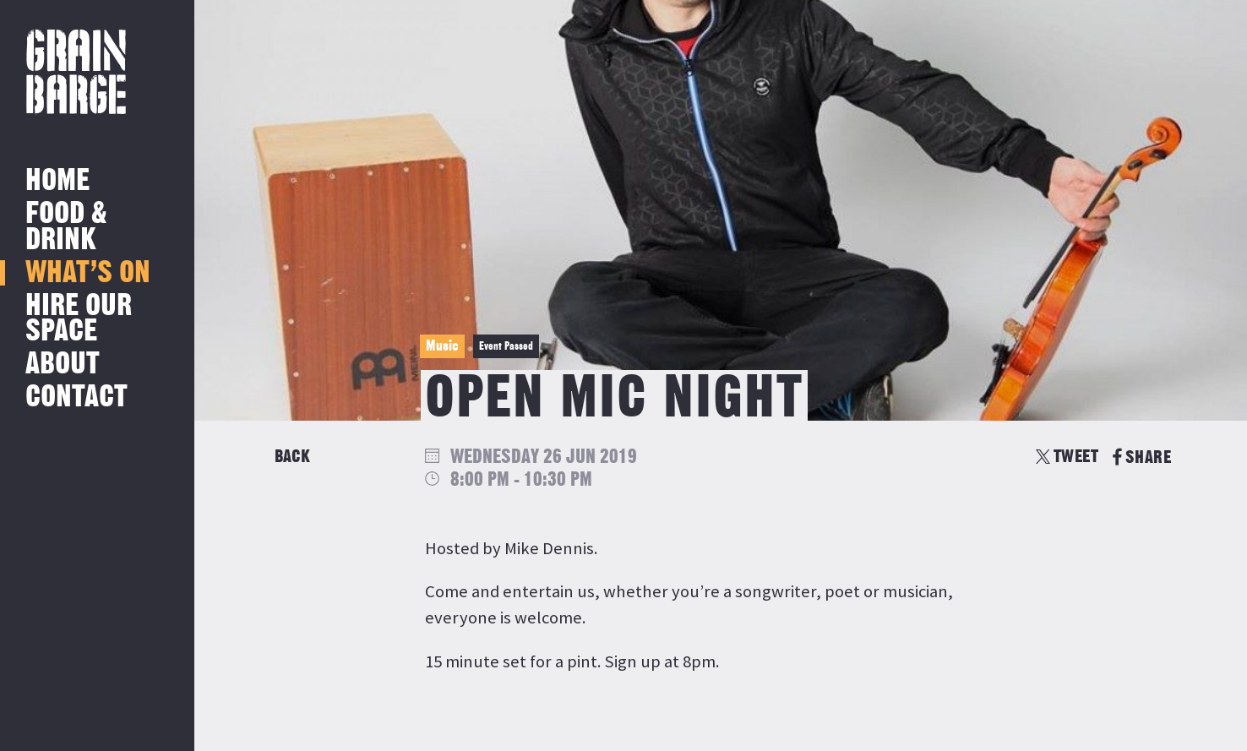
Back (292, 456)
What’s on (87, 273)
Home (57, 181)
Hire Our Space (78, 319)
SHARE (1142, 457)
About (62, 364)
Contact (76, 397)
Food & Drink (66, 227)
